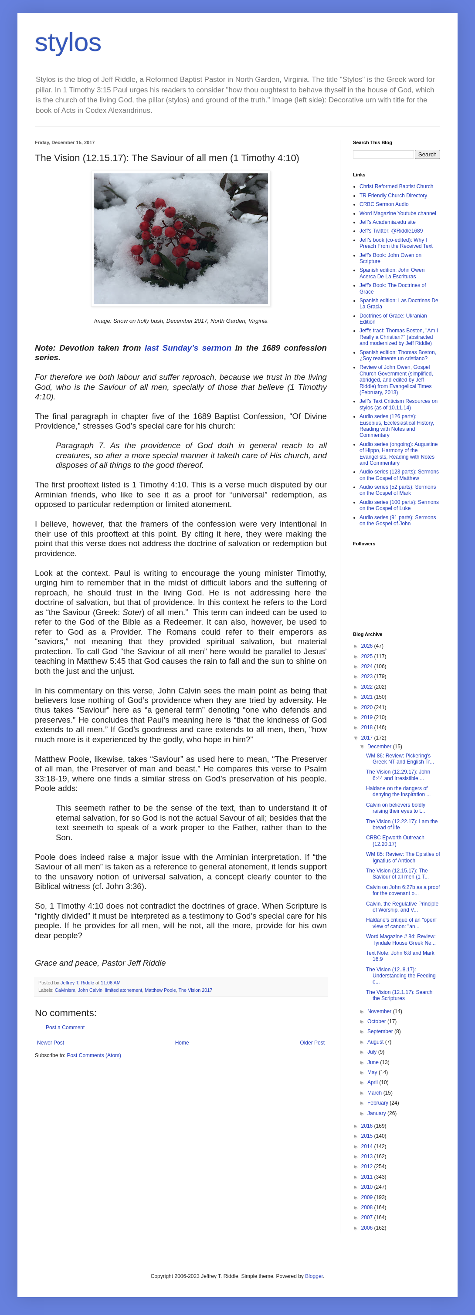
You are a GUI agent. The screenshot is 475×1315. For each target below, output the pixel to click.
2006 (367, 1228)
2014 (367, 1146)
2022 (367, 687)
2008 (367, 1207)
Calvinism (65, 990)
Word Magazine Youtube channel (398, 213)
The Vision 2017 (196, 990)
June (373, 1062)
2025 (367, 656)
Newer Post (50, 1043)
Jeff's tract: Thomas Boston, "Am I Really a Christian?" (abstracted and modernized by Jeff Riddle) (399, 337)
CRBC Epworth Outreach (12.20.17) (395, 841)
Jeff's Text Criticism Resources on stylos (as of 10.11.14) (399, 404)
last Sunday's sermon (188, 347)
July (372, 1052)
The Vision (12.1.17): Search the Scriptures (399, 995)
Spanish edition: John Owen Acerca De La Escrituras (392, 273)
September (380, 1031)
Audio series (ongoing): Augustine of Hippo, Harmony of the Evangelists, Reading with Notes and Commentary (399, 453)
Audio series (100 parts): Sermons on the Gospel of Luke (399, 505)
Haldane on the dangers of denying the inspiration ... (398, 791)
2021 (367, 697)
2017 (367, 738)
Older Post (312, 1043)
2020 (367, 707)
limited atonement (123, 990)
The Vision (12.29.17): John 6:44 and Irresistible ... (398, 775)
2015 (367, 1136)
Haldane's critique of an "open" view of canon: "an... (402, 923)
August (376, 1042)
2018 (367, 727)
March (375, 1093)
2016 (367, 1126)
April (373, 1082)
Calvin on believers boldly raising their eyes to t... (395, 808)
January (377, 1113)
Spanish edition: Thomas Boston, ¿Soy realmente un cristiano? (398, 355)
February (378, 1103)
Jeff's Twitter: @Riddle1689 (391, 231)
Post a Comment (65, 1027)
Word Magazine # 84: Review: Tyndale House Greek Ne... (401, 939)
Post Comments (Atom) (94, 1055)
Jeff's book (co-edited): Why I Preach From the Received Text (396, 243)
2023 (367, 676)
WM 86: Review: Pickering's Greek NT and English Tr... (400, 759)
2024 (367, 666)
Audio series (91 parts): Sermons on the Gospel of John (398, 520)
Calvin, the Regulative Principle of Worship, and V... (402, 907)
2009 (367, 1197)
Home (182, 1043)
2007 (367, 1217)
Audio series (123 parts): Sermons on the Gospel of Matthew (399, 475)
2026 (367, 646)
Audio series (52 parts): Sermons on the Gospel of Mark (398, 490)
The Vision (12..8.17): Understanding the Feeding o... (401, 976)
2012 (367, 1166)
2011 (367, 1177)
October (377, 1021)
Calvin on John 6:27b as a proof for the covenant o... (403, 890)
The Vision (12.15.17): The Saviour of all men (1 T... (397, 874)
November (380, 1011)
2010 (367, 1187)
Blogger (314, 1276)
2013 (367, 1156)
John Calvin (90, 990)
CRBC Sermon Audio (384, 204)
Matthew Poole (160, 990)
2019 (367, 717)
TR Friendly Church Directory (393, 196)
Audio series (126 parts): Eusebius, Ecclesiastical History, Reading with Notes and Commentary (397, 425)
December (380, 747)
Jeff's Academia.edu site (388, 222)
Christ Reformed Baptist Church (396, 186)
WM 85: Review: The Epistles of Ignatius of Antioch (403, 857)
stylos (68, 42)
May (373, 1072)
